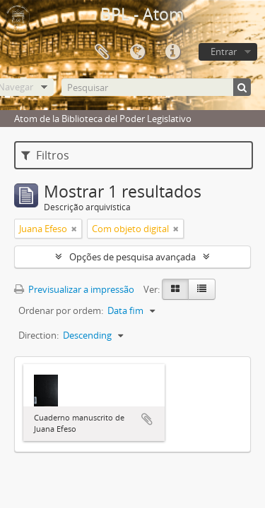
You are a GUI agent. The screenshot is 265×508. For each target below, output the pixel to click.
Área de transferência (101, 52)
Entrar (224, 51)
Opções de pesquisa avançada (132, 256)
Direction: (38, 335)
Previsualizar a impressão (74, 289)
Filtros (45, 155)
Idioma (137, 52)
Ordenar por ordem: (60, 310)
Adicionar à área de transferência (147, 419)
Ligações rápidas (172, 52)
